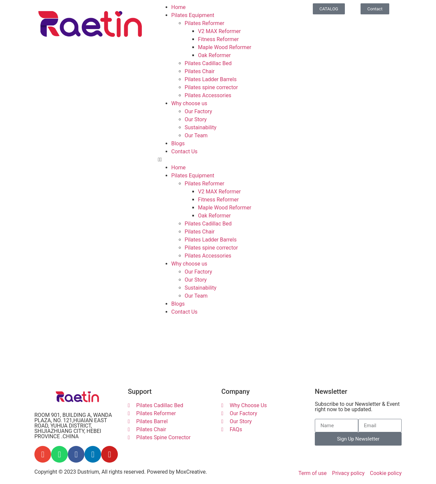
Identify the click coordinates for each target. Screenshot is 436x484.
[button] (218, 160)
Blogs (178, 143)
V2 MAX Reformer (219, 31)
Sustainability (200, 127)
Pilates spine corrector (211, 87)
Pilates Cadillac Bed (208, 63)
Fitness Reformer (218, 39)
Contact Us (184, 151)
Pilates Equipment (192, 15)
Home (178, 7)
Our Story (196, 119)
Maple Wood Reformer (224, 47)
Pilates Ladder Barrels (211, 79)
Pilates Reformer (204, 23)
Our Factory (198, 111)
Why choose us (189, 103)
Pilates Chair (200, 71)
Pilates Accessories (208, 95)
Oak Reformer (214, 55)
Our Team (196, 135)
